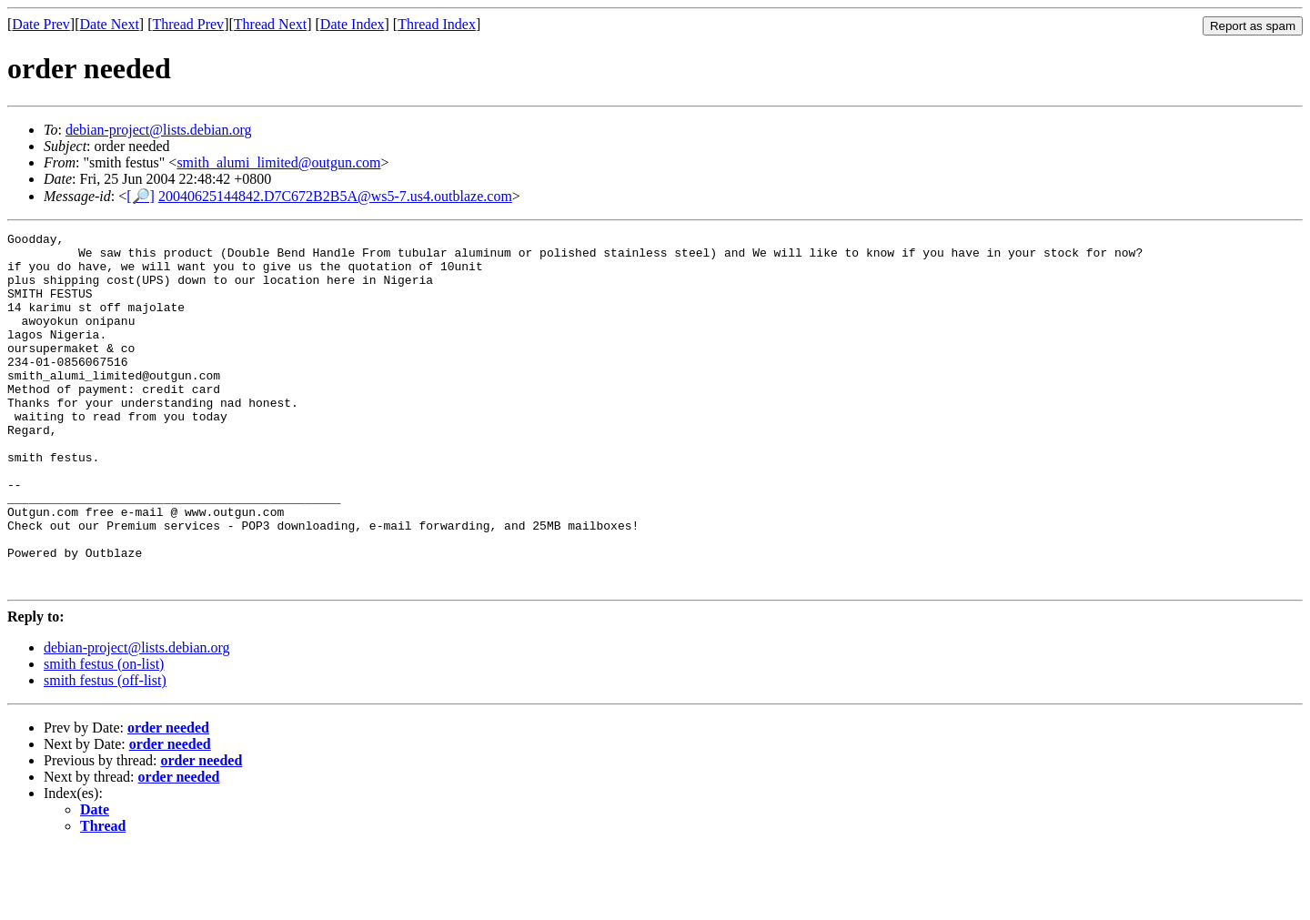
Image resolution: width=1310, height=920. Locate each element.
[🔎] (140, 196)
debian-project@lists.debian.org (159, 129)
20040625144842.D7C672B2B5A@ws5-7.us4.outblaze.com (335, 196)
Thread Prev (188, 24)
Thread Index (437, 24)
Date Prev (41, 24)
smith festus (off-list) (105, 751)
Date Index (352, 24)
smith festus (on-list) (104, 735)
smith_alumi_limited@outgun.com (278, 162)
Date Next (109, 24)
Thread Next (270, 24)
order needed (168, 798)
